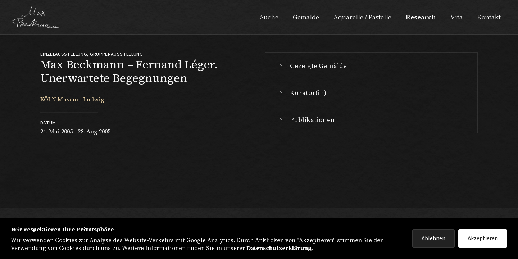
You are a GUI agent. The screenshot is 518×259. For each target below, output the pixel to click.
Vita (456, 17)
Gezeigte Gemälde (312, 65)
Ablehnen (433, 238)
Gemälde (306, 17)
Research (421, 17)
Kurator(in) (301, 92)
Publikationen (306, 119)
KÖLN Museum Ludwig (72, 99)
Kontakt (489, 17)
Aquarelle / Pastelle (362, 17)
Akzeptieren (483, 238)
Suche (269, 17)
